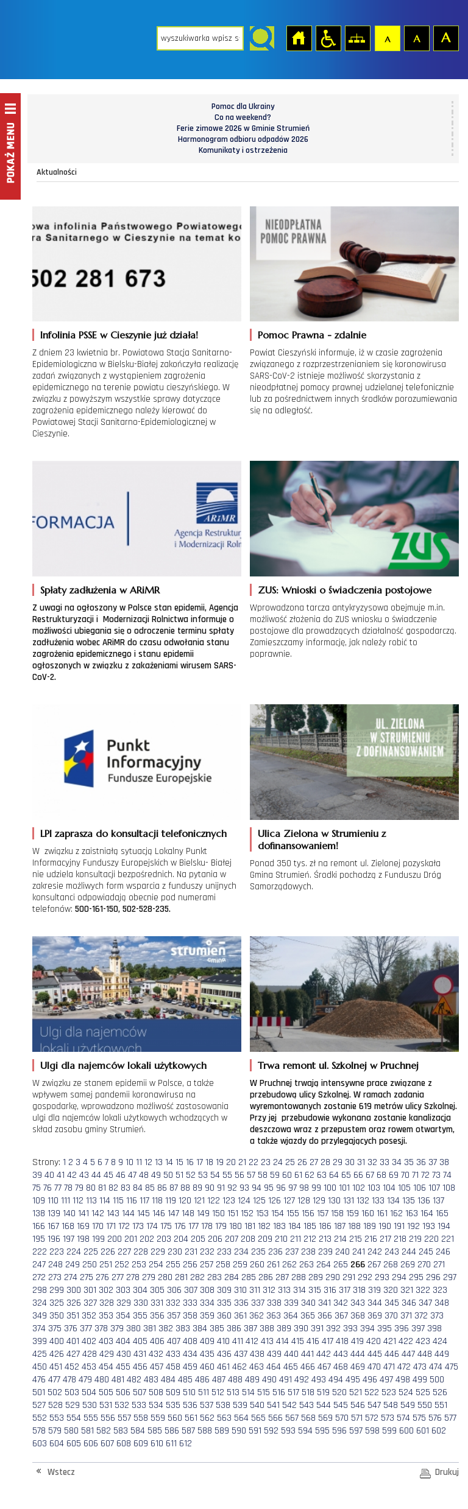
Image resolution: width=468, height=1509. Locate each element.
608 (123, 1443)
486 (202, 1379)
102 (358, 1188)
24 (278, 1162)
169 (83, 1226)
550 (424, 1405)
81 (102, 1188)
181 (249, 1226)
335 (224, 1303)
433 (173, 1354)
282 (197, 1277)
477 (54, 1379)
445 (374, 1354)
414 (282, 1341)
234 (241, 1251)
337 (257, 1303)
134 (393, 1200)
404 (123, 1341)
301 (89, 1290)
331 (157, 1303)
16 (190, 1162)
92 (232, 1188)
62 (309, 1175)
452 (72, 1366)
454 (106, 1366)
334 (207, 1303)
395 (384, 1328)
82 (113, 1188)
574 (403, 1418)
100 (330, 1188)
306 (174, 1290)
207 (231, 1239)
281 (181, 1277)
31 (361, 1162)
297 (449, 1277)
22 (253, 1162)
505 (106, 1392)
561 (191, 1418)
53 (203, 1175)
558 (140, 1418)
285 (248, 1277)
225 (90, 1251)
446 (392, 1354)
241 (358, 1251)
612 (185, 1443)
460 (207, 1366)
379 (117, 1328)
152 (247, 1213)
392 (333, 1328)
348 (441, 1303)
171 (111, 1226)
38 (444, 1162)
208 (248, 1239)
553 (56, 1418)
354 (123, 1315)
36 (421, 1162)
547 (374, 1405)
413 (267, 1341)
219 (415, 1239)
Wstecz (61, 1472)
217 (385, 1239)
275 (86, 1277)
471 (389, 1366)
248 (55, 1264)
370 (391, 1315)
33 (384, 1162)
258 (223, 1264)
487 (218, 1379)
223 (56, 1251)
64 (334, 1175)
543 (306, 1405)
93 (244, 1188)
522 (371, 1392)
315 (314, 1290)
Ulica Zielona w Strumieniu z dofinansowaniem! (322, 839)
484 (168, 1379)
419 (357, 1341)
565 (258, 1418)
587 (188, 1430)
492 (301, 1379)
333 (190, 1303)
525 (423, 1392)
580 (71, 1430)
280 (165, 1277)
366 (324, 1315)
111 (65, 1200)
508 (156, 1392)
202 (147, 1239)
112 (78, 1200)
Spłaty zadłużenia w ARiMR (100, 590)
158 (337, 1213)
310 (240, 1290)
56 (239, 1175)
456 (140, 1366)
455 (123, 1366)
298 (39, 1290)
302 (106, 1290)
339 (291, 1303)
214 (340, 1239)
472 (404, 1366)
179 (221, 1226)
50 (168, 1175)
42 (72, 1175)
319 (374, 1290)
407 (173, 1341)
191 (399, 1226)
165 (442, 1213)
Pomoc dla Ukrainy (243, 106)
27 (314, 1162)
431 (139, 1354)
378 (101, 1328)
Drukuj (447, 1472)
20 (231, 1162)
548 (390, 1405)
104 (389, 1188)
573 (387, 1418)
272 (39, 1277)
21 (242, 1162)
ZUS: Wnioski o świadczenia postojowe (344, 590)
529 (72, 1405)
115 (118, 1200)
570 (342, 1418)
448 (424, 1354)
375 (55, 1328)
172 (124, 1226)
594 (305, 1430)
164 (426, 1213)
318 (359, 1290)
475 (451, 1366)
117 (144, 1200)
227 (124, 1251)
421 (389, 1341)
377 (86, 1328)
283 (214, 1277)
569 (325, 1418)
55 (227, 1175)
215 (355, 1239)
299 (56, 1290)
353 (106, 1315)
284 (231, 1277)
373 (437, 1315)
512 (217, 1392)
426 (56, 1354)
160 (367, 1213)
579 (55, 1430)
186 (325, 1226)
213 (325, 1239)
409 (207, 1341)
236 (275, 1251)
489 (252, 1379)
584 (137, 1430)
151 (232, 1213)
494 (335, 1379)
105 (404, 1188)
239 (325, 1251)
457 (156, 1366)
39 (37, 1175)
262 (289, 1264)
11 (139, 1162)
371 (406, 1315)
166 (38, 1226)
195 (38, 1239)
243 (392, 1251)
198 (83, 1239)
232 (207, 1251)
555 (90, 1418)
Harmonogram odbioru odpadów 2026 (243, 139)
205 (198, 1239)
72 (425, 1175)
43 (84, 1175)
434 (190, 1354)
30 (350, 1162)
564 (241, 1418)
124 (244, 1200)
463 (256, 1366)
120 (185, 1200)
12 (148, 1162)
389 (284, 1328)
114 (104, 1200)
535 (173, 1405)
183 (279, 1226)
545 (340, 1405)
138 (38, 1213)
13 (159, 1162)
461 (223, 1366)
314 (299, 1290)
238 (308, 1251)
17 (199, 1162)
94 (256, 1188)
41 (61, 1175)
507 (139, 1392)
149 (203, 1213)
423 (423, 1341)
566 (275, 1418)
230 (175, 1251)
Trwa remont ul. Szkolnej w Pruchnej (338, 1065)
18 (209, 1162)
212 (309, 1239)
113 (91, 1200)
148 (188, 1213)
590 (239, 1430)
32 (372, 1162)
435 (207, 1354)
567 (292, 1418)
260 (257, 1264)
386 (234, 1328)
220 (431, 1239)
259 (240, 1264)
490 (269, 1379)
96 (281, 1188)
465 (290, 1366)
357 (173, 1315)
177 (193, 1226)
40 (49, 1175)
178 (207, 1226)
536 (190, 1405)
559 (158, 1418)
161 (382, 1213)
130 (334, 1200)
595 (322, 1430)
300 (73, 1290)
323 (440, 1290)
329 (123, 1303)
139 (54, 1213)
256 (190, 1264)
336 (241, 1303)
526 (440, 1392)
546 (357, 1405)
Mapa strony (357, 37)
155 (292, 1213)
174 (152, 1226)
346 (409, 1303)
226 (108, 1251)
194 (444, 1226)
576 (435, 1418)
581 (87, 1430)
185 (309, 1226)
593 (288, 1430)
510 (189, 1392)
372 (421, 1315)
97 (292, 1188)
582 (103, 1430)
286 (265, 1277)
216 (370, 1239)
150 (218, 1213)
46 (121, 1175)
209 (265, 1239)
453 (89, 1366)
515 (263, 1392)
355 (140, 1315)
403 (106, 1341)
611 (171, 1443)
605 (73, 1443)
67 (370, 1175)
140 (69, 1213)
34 (397, 1162)
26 (302, 1162)
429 (106, 1354)
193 (428, 1226)
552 (39, 1418)
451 (55, 1366)
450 (39, 1366)
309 (224, 1290)
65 (346, 1175)
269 (407, 1264)
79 (79, 1188)
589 (221, 1430)
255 (173, 1264)
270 (424, 1264)
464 (273, 1366)
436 (224, 1354)
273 (55, 1277)
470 (374, 1366)
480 (101, 1379)
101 (344, 1188)
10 (129, 1162)
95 (269, 1188)
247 (39, 1264)
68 (381, 1175)
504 (89, 1392)
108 (448, 1188)
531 (105, 1405)
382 (165, 1328)
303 (123, 1290)
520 (339, 1392)
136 (423, 1200)
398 (434, 1328)
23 (266, 1162)
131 (348, 1200)
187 (340, 1226)
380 (133, 1328)
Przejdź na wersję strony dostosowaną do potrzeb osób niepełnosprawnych (327, 37)
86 (162, 1188)
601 (422, 1430)
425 (39, 1354)
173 (138, 1226)
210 (281, 1239)
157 (322, 1213)
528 (55, 1405)
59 (275, 1175)
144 (128, 1213)
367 (341, 1315)
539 (240, 1405)
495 (353, 1379)
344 (374, 1303)
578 (39, 1430)
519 (323, 1392)
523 (388, 1392)
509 (173, 1392)
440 (291, 1354)
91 (221, 1188)
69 (394, 1175)
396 (401, 1328)
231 (191, 1251)
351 (72, 1315)
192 (413, 1226)
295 (416, 1277)
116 (131, 1200)
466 (307, 1366)
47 (132, 1175)
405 (140, 1341)
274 (70, 1277)
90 (209, 1188)
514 (248, 1392)
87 (173, 1188)
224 (73, 1251)
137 (438, 1200)
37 (432, 1162)
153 (262, 1213)
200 (114, 1239)
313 (284, 1290)
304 (140, 1290)
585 (154, 1430)
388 (267, 1328)
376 (70, 1328)
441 (307, 1354)
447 (408, 1354)
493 (318, 1379)
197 (68, 1239)
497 (386, 1379)
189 (369, 1226)
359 (207, 1315)
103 (373, 1188)
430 (123, 1354)
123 (228, 1200)
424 (440, 1341)
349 (39, 1315)
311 (254, 1290)
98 (304, 1188)
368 (357, 1315)
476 (39, 1379)
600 (406, 1430)
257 (206, 1264)
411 (237, 1341)
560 (175, 1418)
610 (157, 1443)
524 (406, 1392)
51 (179, 1175)
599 (389, 1430)
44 (96, 1175)
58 (263, 1175)
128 (303, 1200)
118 (157, 1200)
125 (259, 1200)
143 (113, 1213)
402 (89, 1341)
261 (273, 1264)
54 (215, 1175)
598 (372, 1430)
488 (235, 1379)
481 (118, 1379)
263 (306, 1264)
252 (122, 1264)
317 (344, 1290)
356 (157, 1315)
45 (108, 1175)
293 (382, 1277)
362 (256, 1315)
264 (323, 1264)
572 (371, 1418)
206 (215, 1239)
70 (405, 1175)
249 (72, 1264)
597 (356, 1430)
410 (223, 1341)
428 (89, 1354)
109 (38, 1200)
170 (98, 1226)
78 (68, 1188)
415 (297, 1341)
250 (89, 1264)
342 (340, 1303)
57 (251, 1175)
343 (357, 1303)
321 (406, 1290)
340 (308, 1303)
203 (164, 1239)
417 (327, 1341)
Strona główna (298, 37)
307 (190, 1290)
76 (47, 1188)
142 (97, 1213)
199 (98, 1239)
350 (56, 1315)
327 (90, 1303)
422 (406, 1341)
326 (73, 1303)
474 (435, 1366)
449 (441, 1354)
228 (140, 1251)
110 (53, 1200)
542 (289, 1405)
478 (69, 1379)
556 (108, 1418)
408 (190, 1341)
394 (367, 1328)
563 (224, 1418)
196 (54, 1239)
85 (150, 1188)
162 (396, 1213)
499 (420, 1379)
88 (185, 1188)
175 (166, 1226)
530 (89, 1405)
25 (290, 1162)
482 (134, 1379)
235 (258, 1251)
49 (156, 1175)
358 (190, 1315)
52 (191, 1175)
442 (323, 1354)
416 (313, 1341)
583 (120, 1430)
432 (156, 1354)
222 (39, 1251)
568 (308, 1418)
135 (408, 1200)
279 (148, 1277)
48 (144, 1175)
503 (72, 1392)
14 (169, 1162)
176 (180, 1226)
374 (39, 1328)
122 (213, 1200)
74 (447, 1175)
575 (419, 1418)
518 (308, 1392)
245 (426, 1251)
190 (384, 1226)
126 (274, 1200)
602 (438, 1430)
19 (220, 1162)
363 (273, 1315)
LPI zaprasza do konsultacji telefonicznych (133, 833)
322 (423, 1290)
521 (355, 1392)
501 (38, 1392)
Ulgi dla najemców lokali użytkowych (123, 1065)
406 (157, 1341)
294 (399, 1277)
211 (295, 1239)
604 (56, 1443)
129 (319, 1200)
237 (292, 1251)
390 (301, 1328)
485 (185, 1379)
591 (255, 1430)
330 (140, 1303)
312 (269, 1290)
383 (183, 1328)
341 (324, 1303)
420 (373, 1341)
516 (278, 1392)
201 (130, 1239)
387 (250, 1328)
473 (420, 1366)
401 (72, 1341)
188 (354, 1226)
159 (352, 1213)
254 (156, 1264)
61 (298, 1175)
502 (55, 1392)
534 (156, 1405)
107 (434, 1188)
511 (203, 1392)
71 (415, 1175)
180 (235, 1226)
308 (207, 1290)
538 (223, 1405)
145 (143, 1213)
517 (293, 1392)
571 (357, 1418)
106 (419, 1188)
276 (102, 1277)
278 (133, 1277)
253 (139, 1264)
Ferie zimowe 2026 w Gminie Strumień (243, 128)
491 (285, 1379)
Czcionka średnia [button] (416, 37)
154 (277, 1213)
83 (125, 1188)
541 (273, 1405)
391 (317, 1328)
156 (308, 1213)
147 (173, 1213)
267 (374, 1264)
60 (287, 1175)
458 (173, 1366)
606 (90, 1443)
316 (330, 1290)
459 (190, 1366)
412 (252, 1341)
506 (123, 1392)
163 (411, 1213)
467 (324, 1366)
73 (436, 1175)
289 (315, 1277)
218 (400, 1239)
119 (170, 1200)
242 (374, 1251)
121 (199, 1200)
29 (337, 1162)
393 (350, 1328)
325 (56, 1303)
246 (443, 1251)
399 (39, 1341)
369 (374, 1315)
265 (340, 1264)
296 (433, 1277)
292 (365, 1277)
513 (233, 1392)
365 (307, 1315)
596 (339, 1430)
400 (56, 1341)
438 (257, 1354)
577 (450, 1418)
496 (370, 1379)
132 (362, 1200)
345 (392, 1303)
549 (407, 1405)
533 (139, 1405)
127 (289, 1200)
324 (39, 1303)
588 (204, 1430)
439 (274, 1354)
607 (107, 1443)
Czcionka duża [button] (445, 37)
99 (316, 1188)
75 (36, 1188)
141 (83, 1213)
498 (402, 1379)
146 (158, 1213)
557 (124, 1418)
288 (298, 1277)
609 (140, 1443)
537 (206, 1405)
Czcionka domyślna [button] (387, 37)
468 (340, 1366)
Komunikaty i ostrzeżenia (243, 150)
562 (207, 1418)
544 (323, 1405)
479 (85, 1379)
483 (151, 1379)
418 (342, 1341)
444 (357, 1354)
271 (439, 1264)
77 (58, 1188)
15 (179, 1162)
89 (197, 1188)
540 (257, 1405)
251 (105, 1264)
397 (418, 1328)
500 (437, 1379)
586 (172, 1430)
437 (240, 1354)
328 (106, 1303)
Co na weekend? (242, 117)
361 (240, 1315)
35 (409, 1162)
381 (149, 1328)
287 (282, 1277)
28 (325, 1162)
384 (200, 1328)
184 (294, 1226)
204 (181, 1239)
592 (271, 1430)
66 (358, 1175)
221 (447, 1239)
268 (390, 1264)
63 (322, 1175)
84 (138, 1188)
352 (89, 1315)
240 (342, 1251)
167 (53, 1226)
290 (332, 1277)
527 (39, 1405)
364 (290, 1315)
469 (357, 1366)
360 (224, 1315)
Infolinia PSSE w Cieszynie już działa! (119, 335)
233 (224, 1251)
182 (264, 1226)
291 (348, 1277)
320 (390, 1290)
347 (425, 1303)
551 (440, 1405)
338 (274, 1303)
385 (217, 1328)
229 (158, 1251)
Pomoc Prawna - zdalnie (312, 335)
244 (409, 1251)
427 (73, 1354)
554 (73, 1418)
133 (378, 1200)
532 (122, 1405)
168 (68, 1226)
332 (173, 1303)
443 (340, 1354)
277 (118, 1277)
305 (157, 1290)
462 (239, 1366)
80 (91, 1188)
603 (39, 1443)
